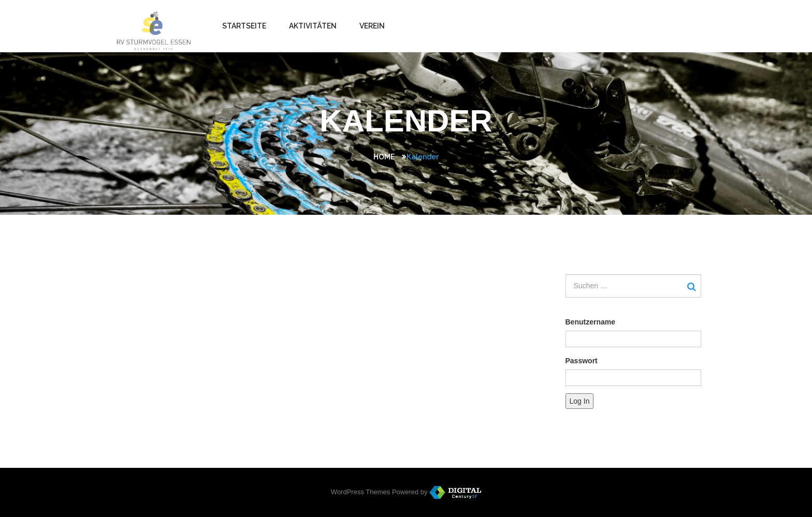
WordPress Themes (360, 492)
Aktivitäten (313, 26)
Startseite (244, 26)
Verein (372, 26)
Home (384, 157)
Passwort (582, 361)
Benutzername (590, 322)
